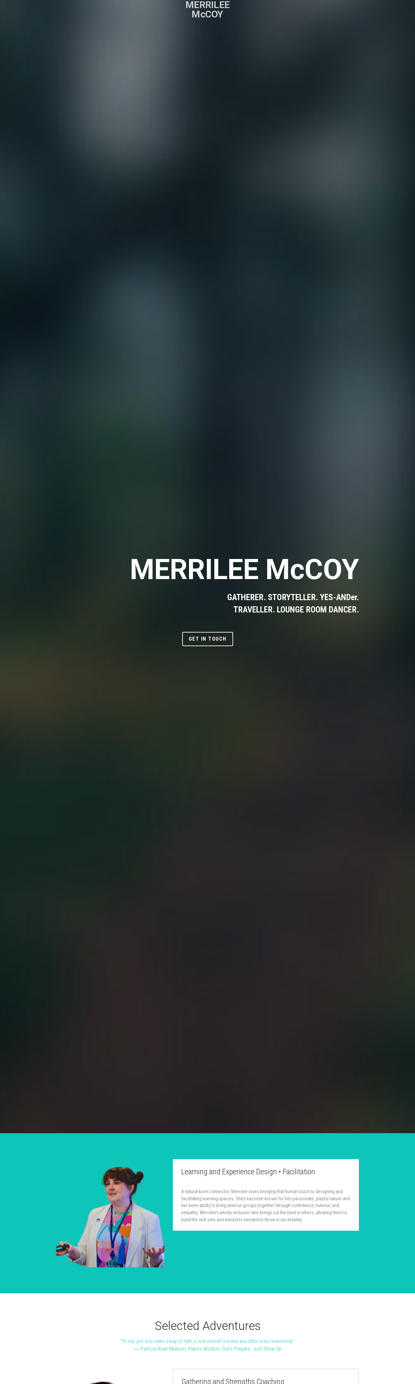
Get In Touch (208, 639)
